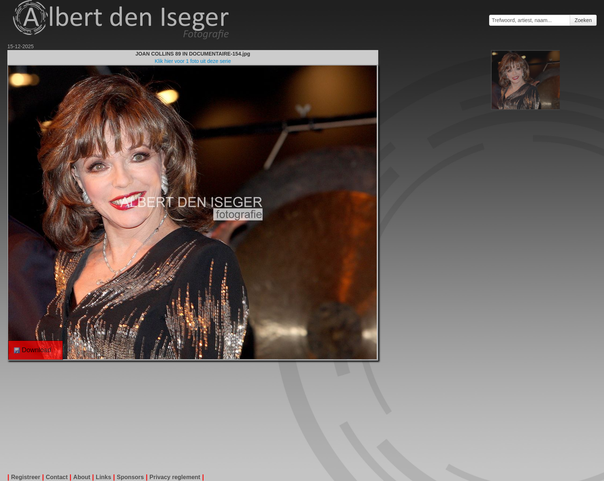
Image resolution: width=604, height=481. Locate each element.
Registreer (25, 477)
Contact (57, 477)
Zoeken (583, 20)
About (81, 477)
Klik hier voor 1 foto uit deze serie (193, 61)
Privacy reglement (175, 477)
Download (32, 350)
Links (103, 477)
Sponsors (130, 477)
